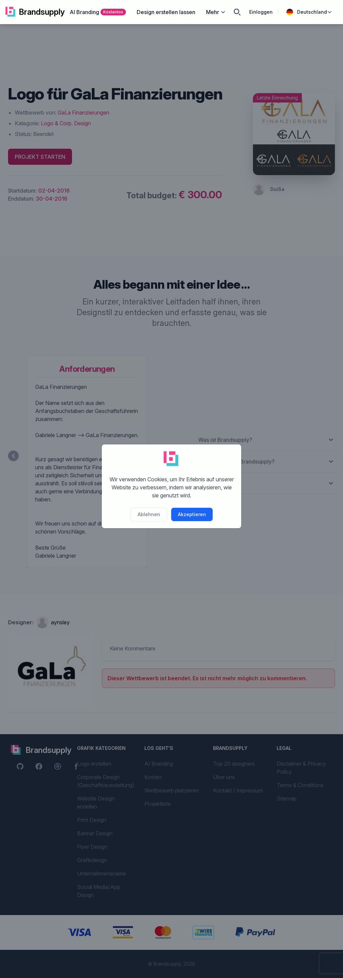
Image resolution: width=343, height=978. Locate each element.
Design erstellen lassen (166, 12)
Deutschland (309, 12)
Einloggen (261, 12)
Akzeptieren (192, 514)
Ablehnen (149, 514)
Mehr (216, 12)
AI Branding (98, 12)
